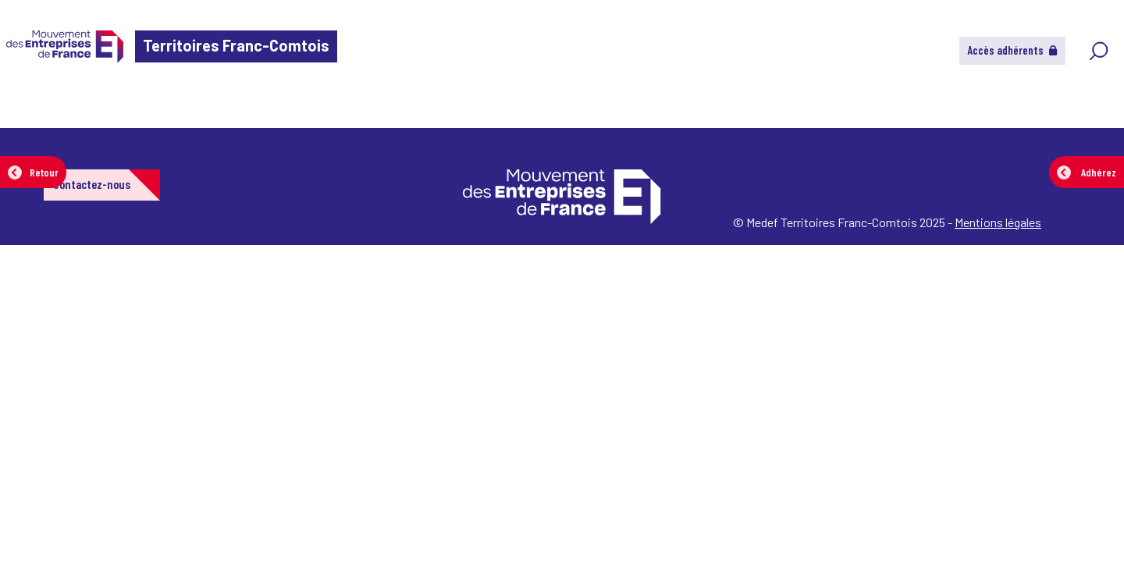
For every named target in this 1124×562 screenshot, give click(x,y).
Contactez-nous (91, 183)
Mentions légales (998, 222)
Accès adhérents (1012, 50)
